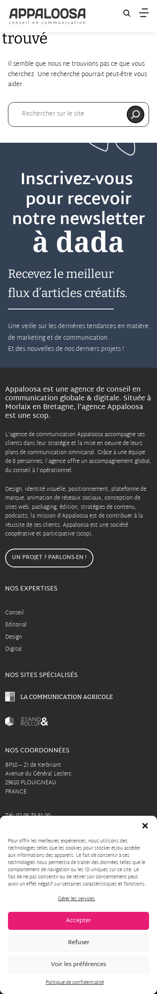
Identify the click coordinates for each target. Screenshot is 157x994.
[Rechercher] (135, 114)
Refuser (78, 942)
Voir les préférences (78, 964)
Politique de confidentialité (75, 982)
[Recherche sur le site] (127, 15)
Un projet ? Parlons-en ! (49, 558)
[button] (145, 826)
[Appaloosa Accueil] (47, 16)
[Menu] (144, 13)
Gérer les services (76, 899)
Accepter (78, 920)
